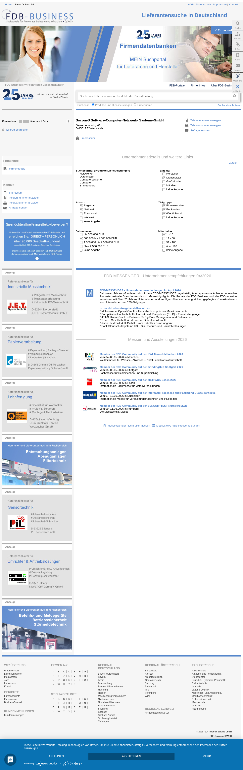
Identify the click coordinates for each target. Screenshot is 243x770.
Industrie (196, 686)
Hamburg (103, 689)
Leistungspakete (13, 673)
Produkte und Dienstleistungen (113, 105)
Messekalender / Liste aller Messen (129, 425)
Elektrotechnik (199, 683)
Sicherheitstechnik (201, 699)
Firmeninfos (198, 85)
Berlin (101, 680)
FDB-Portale (177, 85)
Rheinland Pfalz (106, 705)
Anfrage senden (18, 207)
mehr (207, 756)
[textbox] (154, 96)
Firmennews (10, 699)
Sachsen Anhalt (106, 715)
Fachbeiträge (199, 708)
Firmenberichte (12, 696)
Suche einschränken (230, 105)
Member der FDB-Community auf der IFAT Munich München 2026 (141, 354)
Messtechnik (198, 702)
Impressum (220, 4)
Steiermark (151, 686)
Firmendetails (17, 168)
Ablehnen (56, 756)
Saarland (103, 708)
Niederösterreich (154, 677)
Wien (147, 696)
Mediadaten (10, 677)
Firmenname (144, 105)
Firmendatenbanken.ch (157, 712)
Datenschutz (203, 4)
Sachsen (102, 712)
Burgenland (151, 670)
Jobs (6, 680)
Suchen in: (84, 105)
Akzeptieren (131, 756)
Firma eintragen (227, 30)
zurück (233, 162)
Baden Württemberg (108, 673)
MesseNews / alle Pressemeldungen (178, 425)
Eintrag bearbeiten (17, 129)
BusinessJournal (13, 702)
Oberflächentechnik (202, 696)
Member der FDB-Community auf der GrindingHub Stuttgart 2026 (141, 367)
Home (8, 4)
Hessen (102, 692)
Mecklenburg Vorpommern (112, 696)
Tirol (147, 689)
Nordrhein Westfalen (109, 702)
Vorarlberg (150, 692)
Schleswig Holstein (108, 718)
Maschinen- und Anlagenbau (207, 692)
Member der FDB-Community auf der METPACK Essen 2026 (138, 379)
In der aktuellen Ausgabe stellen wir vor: (125, 308)
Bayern (102, 677)
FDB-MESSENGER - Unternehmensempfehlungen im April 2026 (140, 290)
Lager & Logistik (200, 689)
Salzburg (149, 683)
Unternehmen (11, 670)
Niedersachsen (106, 699)
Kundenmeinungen (14, 715)
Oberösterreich (153, 680)
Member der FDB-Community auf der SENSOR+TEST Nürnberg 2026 (143, 405)
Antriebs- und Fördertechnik (206, 673)
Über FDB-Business (223, 85)
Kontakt (233, 4)
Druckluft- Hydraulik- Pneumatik (208, 680)
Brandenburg (105, 683)
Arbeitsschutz (199, 670)
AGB (191, 4)
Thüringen (103, 721)
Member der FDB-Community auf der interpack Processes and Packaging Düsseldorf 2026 (158, 392)
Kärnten (149, 673)
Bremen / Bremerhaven (110, 686)
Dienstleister (198, 677)
